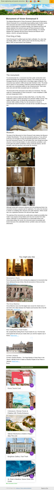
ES (31, 1)
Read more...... (14, 284)
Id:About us (18, 488)
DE (39, 1)
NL (35, 1)
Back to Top (44, 488)
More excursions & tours (11, 483)
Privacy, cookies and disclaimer (25, 488)
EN (28, 1)
